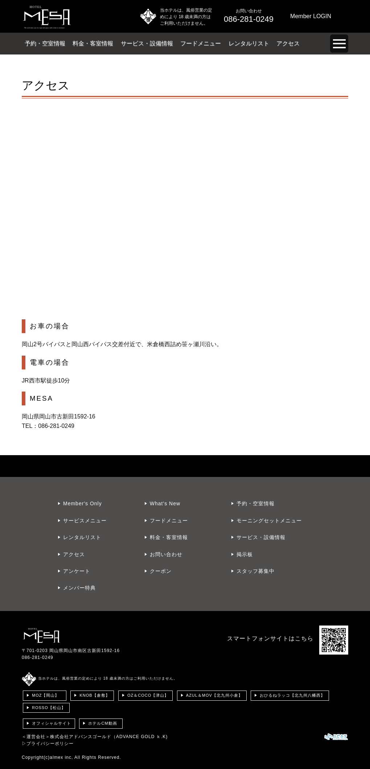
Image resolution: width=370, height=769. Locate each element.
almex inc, (61, 757)
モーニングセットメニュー (269, 520)
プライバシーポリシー (50, 743)
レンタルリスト (249, 43)
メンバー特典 (79, 588)
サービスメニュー (85, 520)
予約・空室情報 (45, 43)
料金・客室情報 (93, 43)
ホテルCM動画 (102, 723)
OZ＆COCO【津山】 (148, 695)
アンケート (76, 571)
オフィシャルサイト (51, 723)
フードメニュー (200, 43)
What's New (165, 503)
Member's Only (82, 503)
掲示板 (245, 554)
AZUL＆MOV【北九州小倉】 (214, 695)
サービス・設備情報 (147, 43)
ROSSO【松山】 (49, 707)
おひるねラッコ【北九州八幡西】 (292, 695)
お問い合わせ (166, 554)
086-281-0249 (37, 657)
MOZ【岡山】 (45, 695)
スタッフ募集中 (256, 571)
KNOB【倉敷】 (94, 695)
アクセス (288, 43)
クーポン (161, 571)
